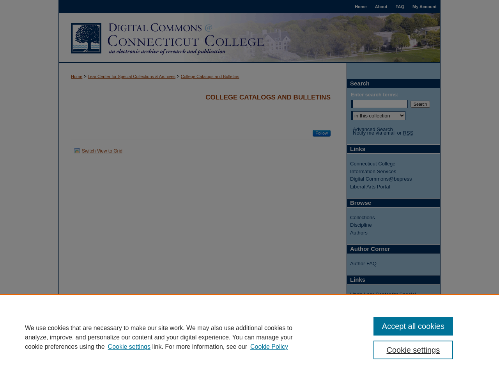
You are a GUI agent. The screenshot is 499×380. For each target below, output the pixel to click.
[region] (249, 337)
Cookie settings (129, 346)
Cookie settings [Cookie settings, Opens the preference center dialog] (413, 350)
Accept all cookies (413, 326)
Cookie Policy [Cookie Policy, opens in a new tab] (269, 346)
